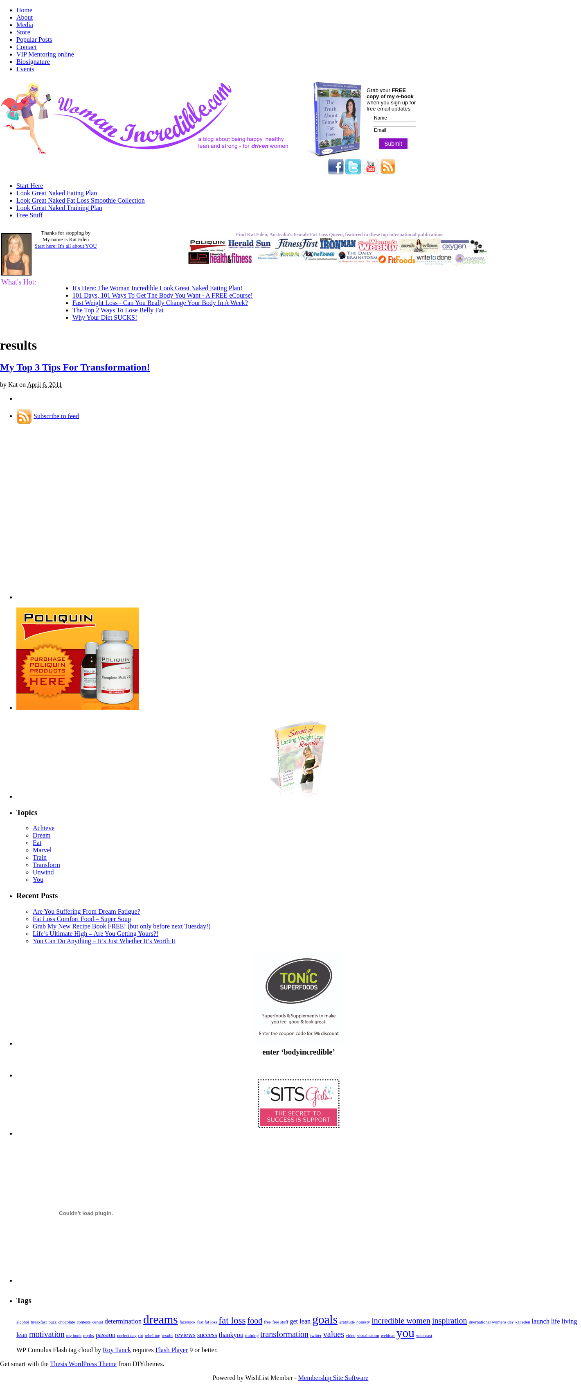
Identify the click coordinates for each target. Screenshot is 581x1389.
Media (24, 24)
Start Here (29, 185)
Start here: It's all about (66, 246)
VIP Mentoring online (45, 54)
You (38, 879)
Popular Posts (34, 39)
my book (74, 1335)
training (252, 1335)
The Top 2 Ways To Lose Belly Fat (118, 310)
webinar (388, 1335)
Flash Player (171, 1349)
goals (325, 1319)
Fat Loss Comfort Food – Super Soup (82, 918)
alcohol (22, 1322)
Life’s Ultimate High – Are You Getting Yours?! (95, 933)
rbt (140, 1335)
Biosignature (33, 61)
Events (25, 68)
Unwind (43, 872)
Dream (42, 835)
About (24, 17)
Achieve (43, 827)
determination (123, 1321)
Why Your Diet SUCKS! (104, 317)
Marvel (42, 850)
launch (540, 1321)
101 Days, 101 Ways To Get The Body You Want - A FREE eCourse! (162, 295)
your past (424, 1335)
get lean (300, 1321)
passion (105, 1335)
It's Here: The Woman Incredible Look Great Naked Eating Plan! (157, 288)
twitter (316, 1335)
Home (24, 10)
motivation (47, 1334)
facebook (188, 1322)
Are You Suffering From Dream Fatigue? (86, 911)
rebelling (152, 1335)
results (167, 1335)
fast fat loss (207, 1322)
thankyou (231, 1335)
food (254, 1320)
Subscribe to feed (56, 415)
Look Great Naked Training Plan (59, 207)
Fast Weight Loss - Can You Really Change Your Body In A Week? (160, 302)
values (333, 1334)
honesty (363, 1322)
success (207, 1335)
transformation (284, 1334)
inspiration (449, 1320)
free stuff (280, 1322)
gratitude (347, 1322)
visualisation (368, 1335)
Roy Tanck (117, 1349)
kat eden (523, 1322)
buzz (52, 1322)
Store (23, 32)
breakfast (39, 1322)
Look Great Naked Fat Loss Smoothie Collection (80, 200)
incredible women (401, 1320)
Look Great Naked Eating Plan (56, 193)
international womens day (491, 1322)
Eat (37, 842)
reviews (185, 1335)
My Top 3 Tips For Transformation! (75, 367)
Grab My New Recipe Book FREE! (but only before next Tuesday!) (122, 926)
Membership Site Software (333, 1377)
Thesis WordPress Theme (83, 1363)
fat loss (231, 1320)
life (555, 1321)
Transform (46, 864)
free (267, 1322)
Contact (26, 46)
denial (97, 1322)
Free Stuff (29, 215)
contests (83, 1322)
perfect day (127, 1335)
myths (88, 1335)
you (405, 1332)
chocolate (67, 1322)
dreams (160, 1319)
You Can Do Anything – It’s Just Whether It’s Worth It (104, 940)
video (351, 1335)
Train (40, 857)
